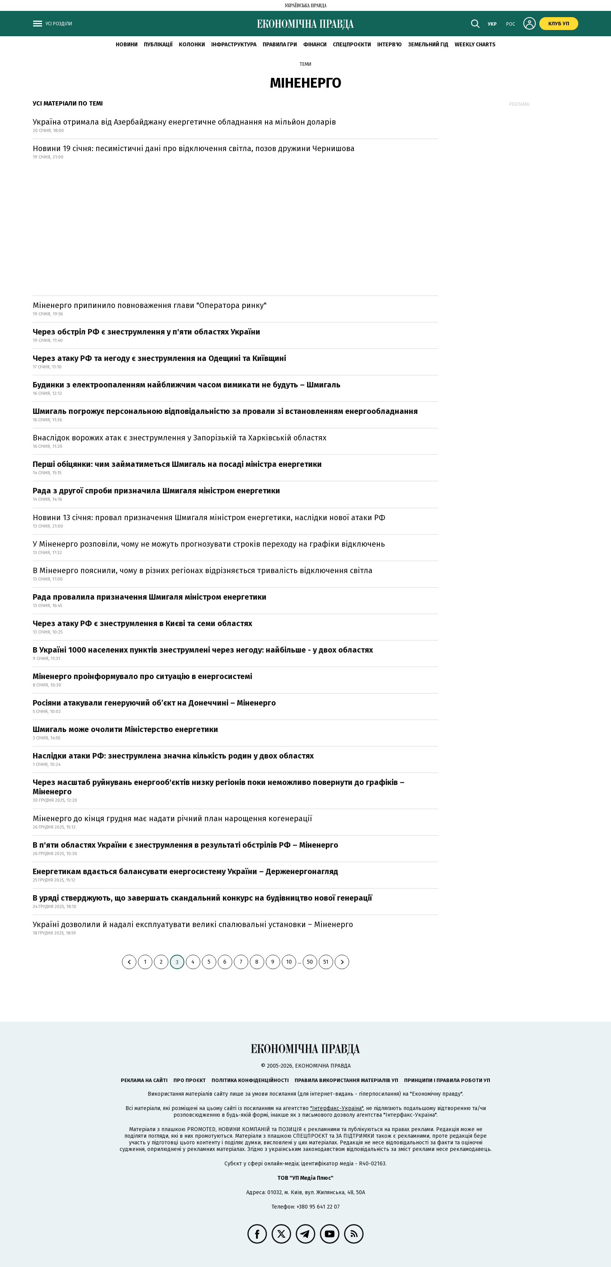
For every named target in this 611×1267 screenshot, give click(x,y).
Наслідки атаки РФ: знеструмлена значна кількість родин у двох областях (173, 755)
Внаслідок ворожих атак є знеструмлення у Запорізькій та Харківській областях (180, 437)
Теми (305, 64)
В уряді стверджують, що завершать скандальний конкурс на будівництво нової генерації (202, 898)
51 (325, 962)
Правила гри (280, 44)
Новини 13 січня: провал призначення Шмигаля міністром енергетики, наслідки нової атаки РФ (209, 517)
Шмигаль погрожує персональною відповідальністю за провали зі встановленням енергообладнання (225, 411)
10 (289, 962)
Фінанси (315, 44)
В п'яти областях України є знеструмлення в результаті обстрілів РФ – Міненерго (185, 845)
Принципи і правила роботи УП (447, 1080)
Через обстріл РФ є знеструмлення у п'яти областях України (146, 331)
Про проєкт (189, 1080)
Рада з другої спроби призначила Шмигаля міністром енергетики (156, 490)
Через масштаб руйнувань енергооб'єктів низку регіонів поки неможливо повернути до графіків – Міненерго (218, 787)
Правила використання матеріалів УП (346, 1080)
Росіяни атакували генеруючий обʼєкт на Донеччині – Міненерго (154, 702)
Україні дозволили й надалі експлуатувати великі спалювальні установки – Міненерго (193, 924)
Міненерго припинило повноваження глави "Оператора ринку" (150, 305)
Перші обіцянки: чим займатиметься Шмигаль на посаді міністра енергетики (177, 464)
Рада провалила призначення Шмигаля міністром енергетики (150, 597)
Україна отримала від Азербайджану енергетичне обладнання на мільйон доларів (184, 122)
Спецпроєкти (352, 44)
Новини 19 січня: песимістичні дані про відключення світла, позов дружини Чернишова (194, 148)
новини (127, 44)
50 (310, 962)
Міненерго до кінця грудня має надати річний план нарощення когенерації (172, 818)
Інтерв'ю (389, 44)
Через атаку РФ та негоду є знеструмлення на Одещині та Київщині (159, 358)
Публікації (158, 44)
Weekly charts (475, 44)
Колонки (192, 44)
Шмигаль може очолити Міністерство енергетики (125, 729)
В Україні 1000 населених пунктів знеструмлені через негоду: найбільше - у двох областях (203, 650)
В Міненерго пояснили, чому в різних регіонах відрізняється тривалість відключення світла (203, 570)
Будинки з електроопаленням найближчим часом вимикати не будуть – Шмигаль (187, 384)
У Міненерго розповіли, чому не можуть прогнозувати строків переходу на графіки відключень (209, 544)
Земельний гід (428, 44)
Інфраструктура (233, 44)
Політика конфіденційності (250, 1080)
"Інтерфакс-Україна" (336, 1108)
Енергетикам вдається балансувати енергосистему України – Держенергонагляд (185, 871)
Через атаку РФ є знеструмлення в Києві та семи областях (142, 623)
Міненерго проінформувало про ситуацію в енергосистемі (142, 676)
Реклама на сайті (144, 1080)
